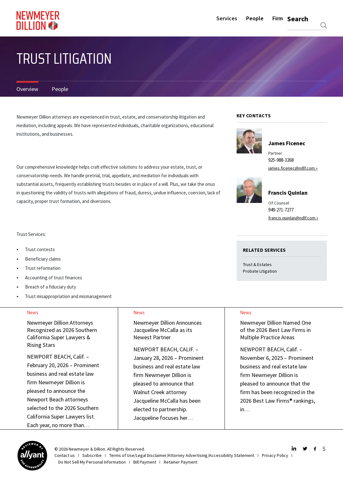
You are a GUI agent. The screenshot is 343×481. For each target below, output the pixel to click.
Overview (27, 89)
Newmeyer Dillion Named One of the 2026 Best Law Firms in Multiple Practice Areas (275, 330)
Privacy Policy (275, 455)
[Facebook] (316, 449)
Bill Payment (144, 462)
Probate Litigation (260, 271)
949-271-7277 (281, 210)
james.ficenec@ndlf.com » (293, 168)
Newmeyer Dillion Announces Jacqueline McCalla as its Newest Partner (167, 330)
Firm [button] (277, 18)
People (60, 89)
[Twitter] (306, 449)
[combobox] (307, 25)
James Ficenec (286, 143)
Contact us (64, 455)
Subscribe (92, 455)
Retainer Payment (180, 462)
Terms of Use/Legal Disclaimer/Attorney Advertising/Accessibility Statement (181, 455)
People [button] (255, 18)
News (32, 312)
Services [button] (226, 18)
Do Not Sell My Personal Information (92, 462)
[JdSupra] (325, 449)
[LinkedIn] (295, 449)
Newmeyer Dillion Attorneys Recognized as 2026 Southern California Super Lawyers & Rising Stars (62, 333)
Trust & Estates (257, 264)
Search (297, 18)
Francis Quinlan (288, 192)
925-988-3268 (281, 160)
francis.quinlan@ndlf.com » (293, 218)
